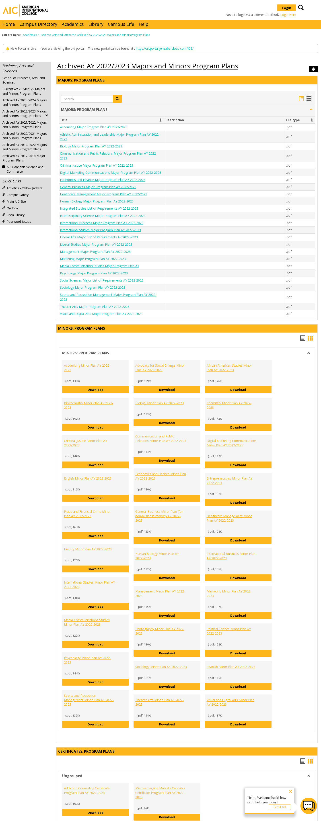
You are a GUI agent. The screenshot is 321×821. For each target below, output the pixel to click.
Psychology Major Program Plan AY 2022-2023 (94, 273)
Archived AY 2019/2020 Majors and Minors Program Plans (24, 147)
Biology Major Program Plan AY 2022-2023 (91, 146)
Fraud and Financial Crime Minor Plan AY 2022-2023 (87, 513)
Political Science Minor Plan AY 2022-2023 (229, 631)
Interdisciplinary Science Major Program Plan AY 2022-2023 (102, 216)
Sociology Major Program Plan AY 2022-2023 (92, 287)
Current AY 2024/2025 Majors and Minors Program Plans (23, 91)
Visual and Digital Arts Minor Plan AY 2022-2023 (230, 702)
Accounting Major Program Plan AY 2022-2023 (93, 127)
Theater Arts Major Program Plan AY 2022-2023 (94, 306)
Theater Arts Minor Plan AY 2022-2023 (159, 702)
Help (143, 24)
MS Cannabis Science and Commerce (22, 169)
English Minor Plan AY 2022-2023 (87, 478)
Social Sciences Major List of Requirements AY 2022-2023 (101, 280)
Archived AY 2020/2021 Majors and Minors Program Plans (24, 135)
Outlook (10, 208)
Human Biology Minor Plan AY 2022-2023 (157, 555)
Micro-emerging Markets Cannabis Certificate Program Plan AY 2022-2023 (160, 792)
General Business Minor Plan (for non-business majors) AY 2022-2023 (159, 516)
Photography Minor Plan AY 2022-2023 (159, 631)
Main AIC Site (14, 201)
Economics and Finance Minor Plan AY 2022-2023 (160, 476)
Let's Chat (280, 807)
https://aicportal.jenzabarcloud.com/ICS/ (164, 48)
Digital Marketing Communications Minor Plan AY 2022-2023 (232, 443)
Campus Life (121, 24)
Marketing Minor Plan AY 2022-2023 (229, 593)
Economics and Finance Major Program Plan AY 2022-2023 (102, 180)
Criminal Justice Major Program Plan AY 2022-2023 (96, 165)
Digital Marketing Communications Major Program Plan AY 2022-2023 (110, 172)
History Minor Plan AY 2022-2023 (88, 549)
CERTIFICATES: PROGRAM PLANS (86, 751)
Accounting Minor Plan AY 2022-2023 (87, 367)
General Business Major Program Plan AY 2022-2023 (98, 187)
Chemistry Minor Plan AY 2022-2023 (229, 405)
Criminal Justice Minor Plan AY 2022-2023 (85, 443)
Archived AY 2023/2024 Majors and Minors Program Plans (24, 102)
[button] (117, 99)
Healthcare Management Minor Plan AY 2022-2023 (229, 518)
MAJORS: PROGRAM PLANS (81, 80)
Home (8, 24)
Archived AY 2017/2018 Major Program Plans (23, 158)
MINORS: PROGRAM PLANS (81, 328)
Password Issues (16, 221)
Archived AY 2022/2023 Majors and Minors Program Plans (113, 35)
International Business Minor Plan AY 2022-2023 (231, 555)
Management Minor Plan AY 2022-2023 (160, 593)
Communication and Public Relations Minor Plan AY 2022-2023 (160, 438)
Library (95, 24)
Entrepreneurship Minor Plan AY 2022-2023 (229, 480)
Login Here (288, 14)
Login (286, 8)
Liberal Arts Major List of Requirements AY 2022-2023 (99, 237)
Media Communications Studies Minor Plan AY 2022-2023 (87, 622)
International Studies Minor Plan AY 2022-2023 (89, 584)
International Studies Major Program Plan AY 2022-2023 (100, 230)
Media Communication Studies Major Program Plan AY (99, 266)
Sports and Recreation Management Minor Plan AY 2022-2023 (89, 700)
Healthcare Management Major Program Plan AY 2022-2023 (103, 194)
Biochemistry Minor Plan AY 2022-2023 (88, 405)
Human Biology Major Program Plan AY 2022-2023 (97, 201)
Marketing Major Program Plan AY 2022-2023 (93, 259)
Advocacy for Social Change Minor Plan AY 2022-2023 (160, 367)
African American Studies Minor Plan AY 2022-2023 (229, 367)
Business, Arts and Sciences (57, 35)
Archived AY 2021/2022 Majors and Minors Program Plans (24, 124)
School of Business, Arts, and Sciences (23, 80)
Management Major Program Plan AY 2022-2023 (95, 251)
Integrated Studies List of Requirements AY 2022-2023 (99, 208)
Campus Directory (38, 24)
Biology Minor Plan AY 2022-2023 (159, 403)
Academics (73, 24)
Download (108, 389)
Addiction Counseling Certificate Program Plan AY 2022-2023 (87, 790)
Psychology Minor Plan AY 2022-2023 (87, 660)
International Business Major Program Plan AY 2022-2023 (101, 223)
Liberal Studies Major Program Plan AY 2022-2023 (96, 244)
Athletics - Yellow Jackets (22, 188)
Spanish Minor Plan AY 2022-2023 (231, 667)
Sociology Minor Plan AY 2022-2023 (161, 667)
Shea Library (13, 215)
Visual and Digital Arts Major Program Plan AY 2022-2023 (101, 314)
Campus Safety (15, 195)
